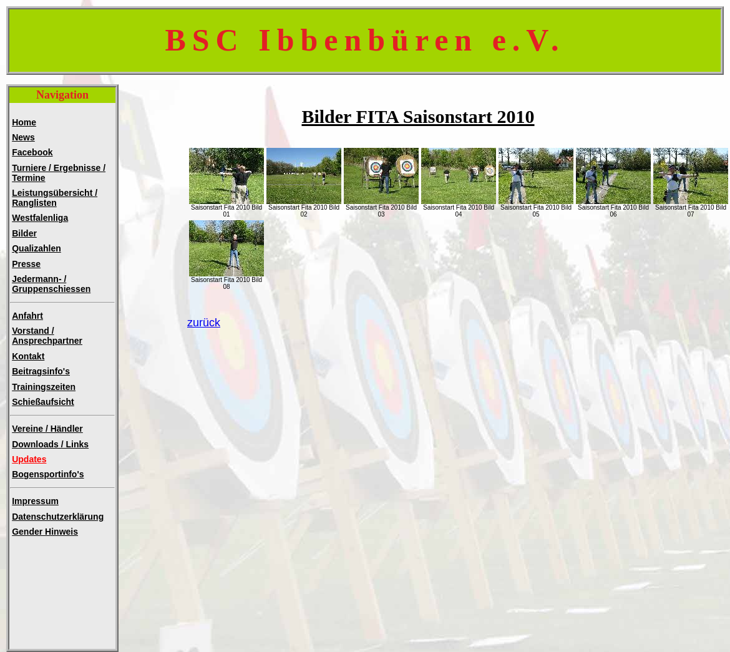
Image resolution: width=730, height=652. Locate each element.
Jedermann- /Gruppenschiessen (51, 284)
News (23, 137)
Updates (29, 459)
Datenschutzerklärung (58, 517)
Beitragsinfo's (41, 371)
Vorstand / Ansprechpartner (47, 336)
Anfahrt (27, 316)
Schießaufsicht (43, 402)
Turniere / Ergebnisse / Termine (58, 173)
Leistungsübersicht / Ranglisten (54, 198)
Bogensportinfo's (48, 474)
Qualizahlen (36, 248)
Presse (26, 264)
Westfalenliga (40, 218)
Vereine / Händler (47, 429)
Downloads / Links (50, 444)
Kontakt (28, 356)
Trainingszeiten (43, 387)
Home (24, 122)
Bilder (24, 233)
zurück (203, 322)
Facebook (32, 152)
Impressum (35, 501)
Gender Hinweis (45, 532)
